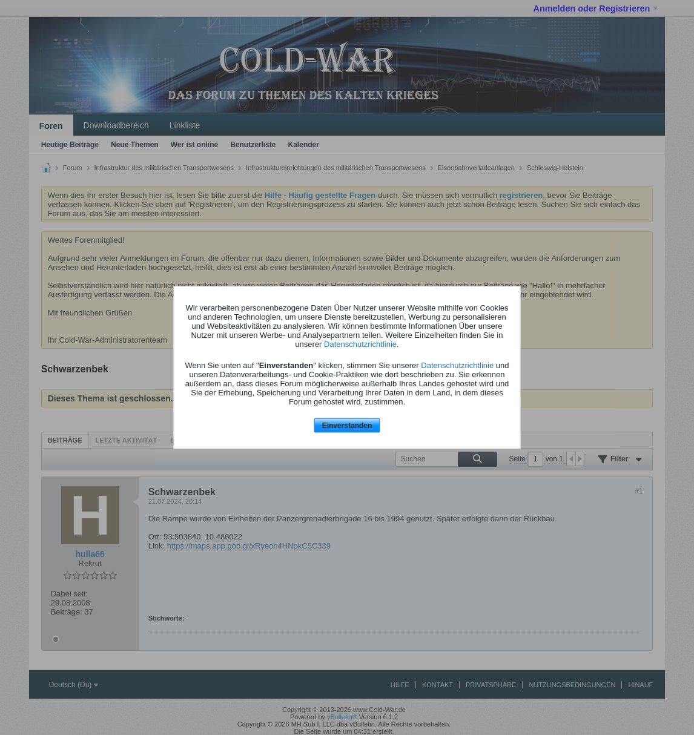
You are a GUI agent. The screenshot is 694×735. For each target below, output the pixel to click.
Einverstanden (347, 425)
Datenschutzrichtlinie (360, 343)
